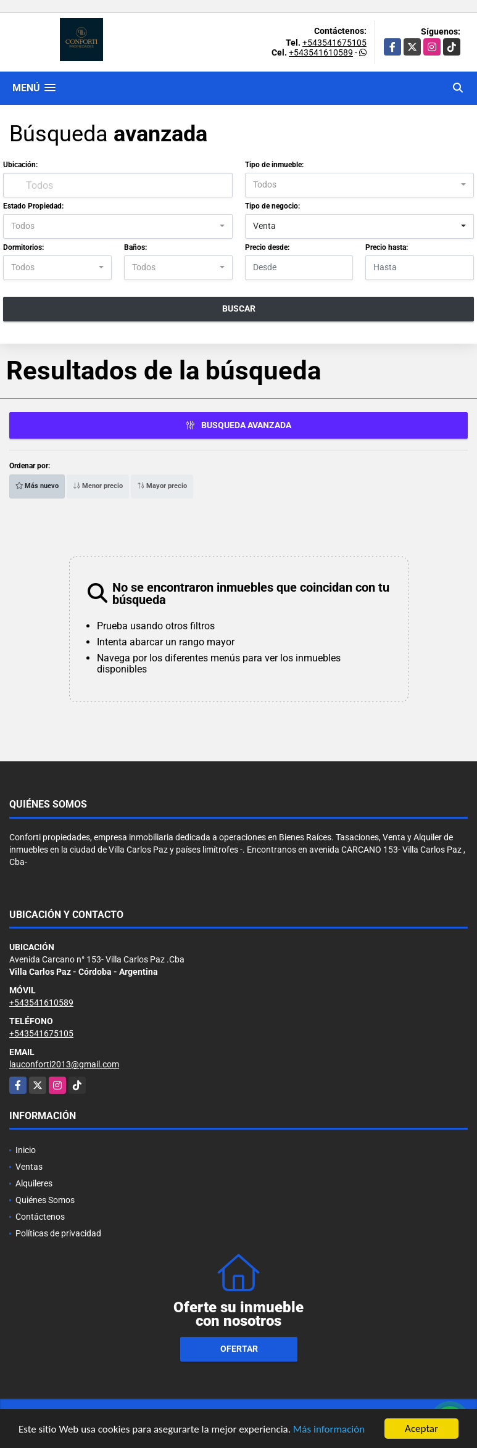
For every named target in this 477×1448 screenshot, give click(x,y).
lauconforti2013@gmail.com (64, 1064)
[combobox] (360, 185)
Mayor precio (162, 486)
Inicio (25, 1150)
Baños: (135, 247)
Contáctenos (40, 1217)
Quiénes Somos (45, 1200)
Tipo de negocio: (272, 206)
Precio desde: (267, 247)
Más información (329, 1430)
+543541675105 (334, 43)
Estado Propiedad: (33, 206)
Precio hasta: (386, 247)
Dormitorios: (23, 247)
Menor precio (98, 486)
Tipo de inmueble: (274, 164)
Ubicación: (20, 164)
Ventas (29, 1167)
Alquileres (33, 1183)
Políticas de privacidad (58, 1233)
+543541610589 (321, 52)
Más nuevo (37, 486)
